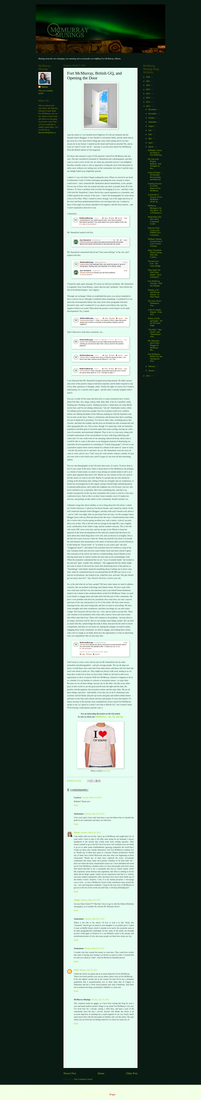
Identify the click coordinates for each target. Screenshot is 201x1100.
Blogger (112, 1094)
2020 (148, 85)
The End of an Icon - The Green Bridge (154, 263)
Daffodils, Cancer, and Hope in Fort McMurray (155, 152)
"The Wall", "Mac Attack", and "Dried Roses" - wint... (155, 333)
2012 (148, 106)
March (151, 147)
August (151, 126)
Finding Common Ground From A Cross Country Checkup (155, 242)
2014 (148, 98)
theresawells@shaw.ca (47, 133)
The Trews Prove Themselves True (154, 303)
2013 (148, 102)
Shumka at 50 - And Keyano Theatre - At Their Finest (154, 293)
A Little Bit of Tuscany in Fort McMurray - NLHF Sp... (155, 198)
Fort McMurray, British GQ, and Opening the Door (155, 357)
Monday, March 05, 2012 (94, 948)
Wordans (106, 771)
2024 (148, 77)
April (150, 143)
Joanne (77, 900)
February (152, 366)
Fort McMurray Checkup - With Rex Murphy (155, 283)
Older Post (131, 1073)
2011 (148, 376)
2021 (148, 81)
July (150, 130)
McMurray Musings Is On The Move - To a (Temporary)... (155, 209)
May (150, 139)
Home (101, 1073)
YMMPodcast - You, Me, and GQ (109, 717)
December (152, 109)
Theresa (44, 87)
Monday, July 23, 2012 (88, 970)
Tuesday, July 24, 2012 (100, 1000)
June (150, 134)
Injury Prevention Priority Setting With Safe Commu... (155, 253)
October (151, 118)
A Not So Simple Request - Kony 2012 (155, 312)
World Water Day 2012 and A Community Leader (154, 220)
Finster (77, 833)
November (152, 114)
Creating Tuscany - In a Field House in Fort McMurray (155, 187)
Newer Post (70, 1073)
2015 (148, 94)
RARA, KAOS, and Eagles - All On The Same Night (155, 322)
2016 (148, 89)
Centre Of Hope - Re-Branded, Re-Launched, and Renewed (154, 176)
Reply (76, 805)
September (152, 122)
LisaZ (76, 970)
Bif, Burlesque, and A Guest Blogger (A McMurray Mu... (154, 345)
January (151, 371)
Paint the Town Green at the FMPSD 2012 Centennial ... (154, 231)
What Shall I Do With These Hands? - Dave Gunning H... (154, 273)
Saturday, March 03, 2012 (92, 798)
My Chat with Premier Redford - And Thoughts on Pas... (154, 163)
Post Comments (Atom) (83, 1079)
